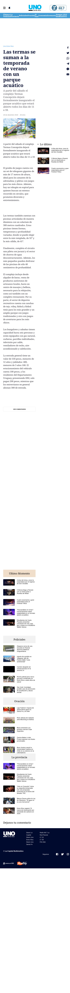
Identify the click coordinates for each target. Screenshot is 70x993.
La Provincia (14, 15)
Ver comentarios (19, 409)
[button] (4, 8)
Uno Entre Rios (8, 46)
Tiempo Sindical (59, 15)
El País (36, 15)
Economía (42, 15)
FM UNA (43, 842)
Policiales (23, 15)
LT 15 (66, 15)
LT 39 (64, 15)
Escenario (51, 15)
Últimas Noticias (6, 15)
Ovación (31, 15)
